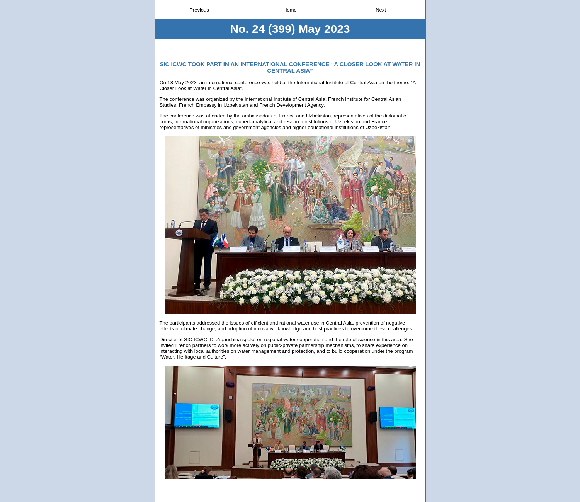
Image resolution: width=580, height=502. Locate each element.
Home (290, 10)
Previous (199, 10)
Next (381, 10)
